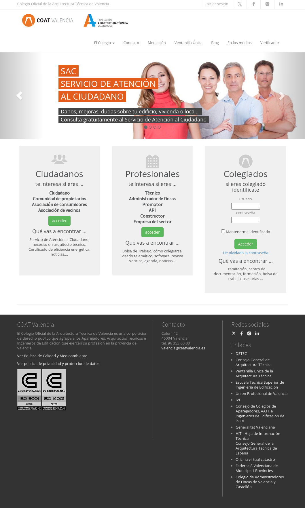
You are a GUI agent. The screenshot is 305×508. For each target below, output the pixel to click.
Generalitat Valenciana (255, 427)
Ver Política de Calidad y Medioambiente (52, 355)
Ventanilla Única (188, 42)
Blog (215, 42)
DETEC (241, 353)
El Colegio (104, 42)
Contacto (131, 42)
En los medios (240, 42)
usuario (245, 199)
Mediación (157, 42)
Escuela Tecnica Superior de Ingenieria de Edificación (260, 385)
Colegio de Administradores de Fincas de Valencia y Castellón (260, 481)
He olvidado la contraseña (245, 252)
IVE (238, 399)
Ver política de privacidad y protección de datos (58, 363)
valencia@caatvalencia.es (183, 348)
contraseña (245, 212)
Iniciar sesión (216, 3)
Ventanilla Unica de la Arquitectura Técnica (254, 373)
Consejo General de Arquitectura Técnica (254, 362)
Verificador (269, 42)
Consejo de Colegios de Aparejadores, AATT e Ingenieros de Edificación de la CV (260, 413)
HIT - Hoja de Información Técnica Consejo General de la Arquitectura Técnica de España (258, 443)
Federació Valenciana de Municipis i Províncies (257, 468)
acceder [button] (59, 220)
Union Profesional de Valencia (262, 393)
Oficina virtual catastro (255, 459)
